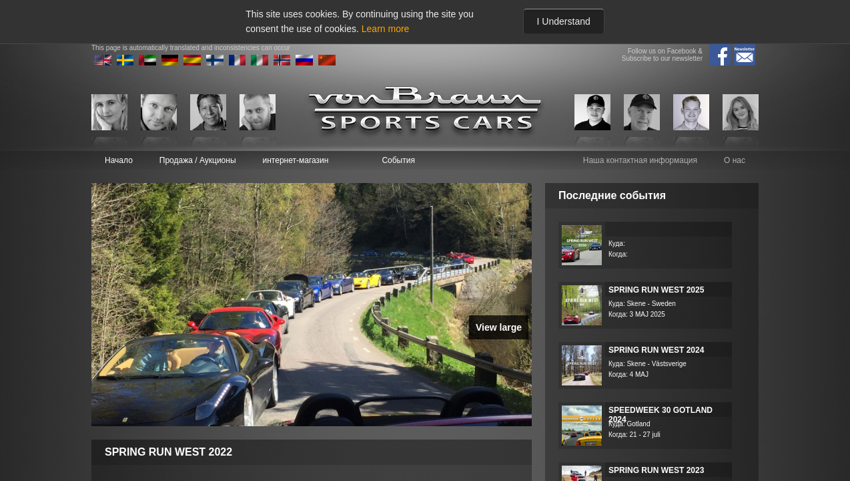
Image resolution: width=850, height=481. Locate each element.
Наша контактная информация (640, 160)
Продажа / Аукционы (197, 160)
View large (499, 327)
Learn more (386, 28)
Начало (119, 160)
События (398, 160)
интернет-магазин (296, 160)
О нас (734, 160)
